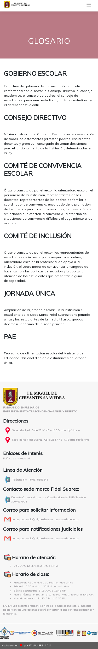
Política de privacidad (16, 458)
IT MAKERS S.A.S (40, 645)
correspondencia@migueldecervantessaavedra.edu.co (45, 519)
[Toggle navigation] (89, 5)
